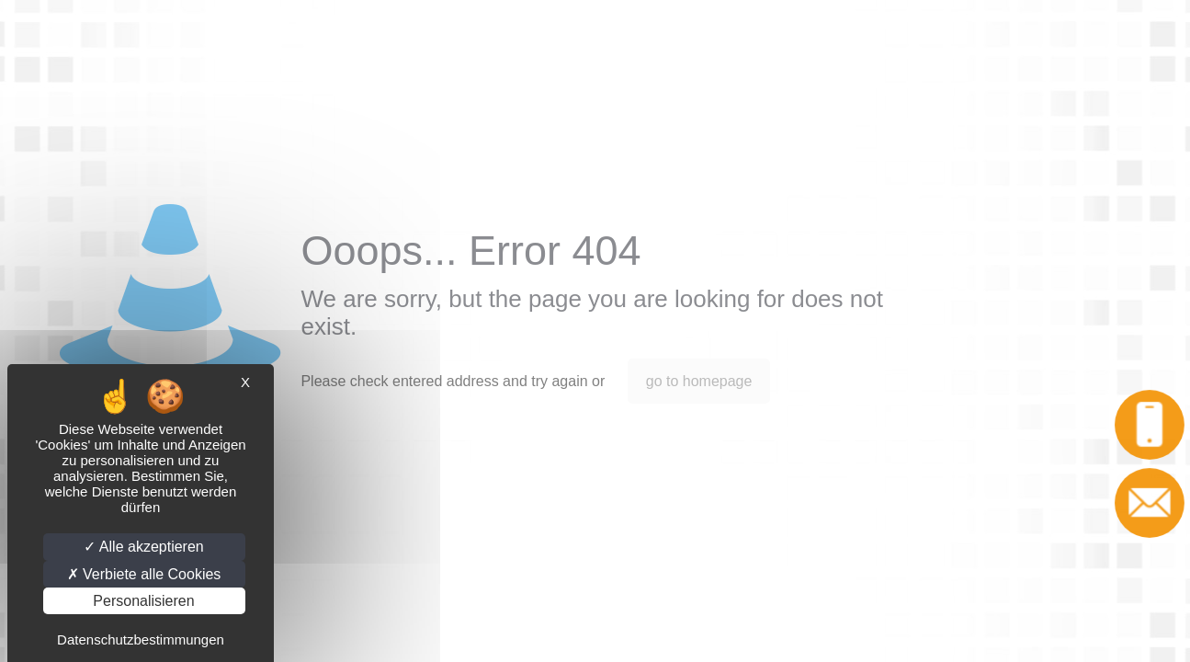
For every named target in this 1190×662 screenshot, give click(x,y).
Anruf (1151, 424)
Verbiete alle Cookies (144, 574)
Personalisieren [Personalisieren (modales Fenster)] (143, 601)
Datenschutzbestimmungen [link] (140, 639)
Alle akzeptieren (143, 546)
